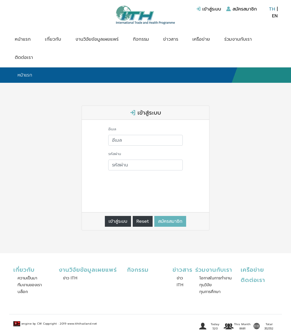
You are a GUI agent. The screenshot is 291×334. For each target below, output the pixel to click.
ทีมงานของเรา (30, 285)
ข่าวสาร (170, 39)
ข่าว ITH (70, 278)
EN (275, 16)
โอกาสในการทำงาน (215, 278)
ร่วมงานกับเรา (238, 39)
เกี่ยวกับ (53, 39)
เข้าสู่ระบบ (208, 9)
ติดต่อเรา (24, 57)
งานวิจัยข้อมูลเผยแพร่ (97, 39)
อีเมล (112, 129)
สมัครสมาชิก (241, 9)
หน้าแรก (23, 39)
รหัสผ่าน (114, 153)
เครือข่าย (201, 39)
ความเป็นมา (27, 278)
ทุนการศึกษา (210, 292)
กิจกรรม (141, 39)
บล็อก (23, 292)
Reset (142, 221)
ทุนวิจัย (205, 285)
